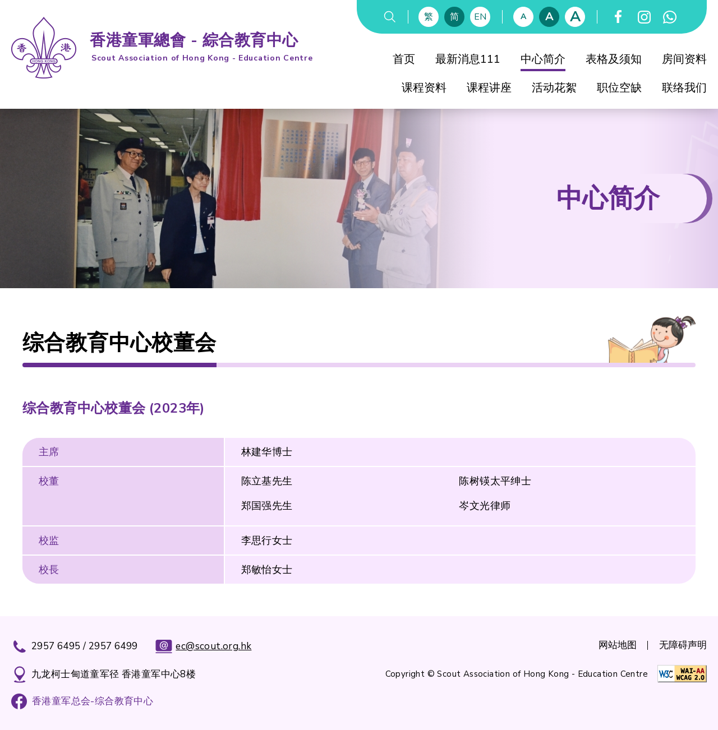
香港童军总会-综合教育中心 (92, 701)
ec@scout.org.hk (203, 646)
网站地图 (618, 645)
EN (480, 17)
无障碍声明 (683, 645)
